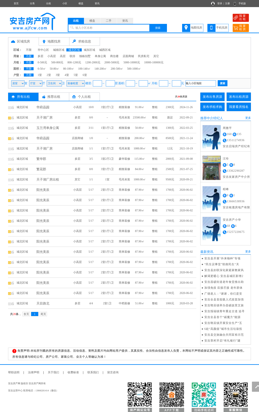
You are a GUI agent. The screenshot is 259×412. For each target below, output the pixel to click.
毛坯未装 (124, 117)
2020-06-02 (186, 189)
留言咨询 (113, 372)
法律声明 (33, 372)
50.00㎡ (139, 127)
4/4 (91, 303)
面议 (170, 117)
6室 (85, 75)
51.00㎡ (139, 303)
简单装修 (124, 189)
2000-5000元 (112, 62)
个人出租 (84, 96)
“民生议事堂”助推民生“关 (221, 264)
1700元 (170, 189)
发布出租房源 (238, 96)
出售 (32, 3)
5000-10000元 (131, 62)
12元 (170, 148)
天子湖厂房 (44, 117)
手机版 (242, 3)
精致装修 (124, 107)
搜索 (157, 27)
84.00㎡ (139, 169)
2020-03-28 (186, 303)
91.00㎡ (139, 107)
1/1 (91, 148)
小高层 (51, 56)
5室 (76, 75)
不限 (29, 49)
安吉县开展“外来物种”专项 (222, 258)
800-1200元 (74, 62)
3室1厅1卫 (107, 169)
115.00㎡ (139, 158)
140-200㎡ (100, 68)
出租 (48, 3)
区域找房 (23, 41)
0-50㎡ (42, 68)
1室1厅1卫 (107, 127)
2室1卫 (107, 303)
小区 (64, 3)
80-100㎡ (68, 68)
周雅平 (227, 128)
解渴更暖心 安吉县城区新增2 (223, 276)
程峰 (226, 189)
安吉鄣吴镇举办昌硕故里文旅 (224, 305)
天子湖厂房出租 (47, 179)
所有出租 (23, 96)
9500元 (170, 179)
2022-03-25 (186, 127)
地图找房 (196, 27)
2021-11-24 (186, 138)
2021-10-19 (186, 148)
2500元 (170, 169)
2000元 (170, 158)
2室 (49, 75)
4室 (67, 75)
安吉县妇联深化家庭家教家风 (224, 270)
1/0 (91, 138)
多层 (40, 56)
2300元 (170, 107)
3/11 (91, 127)
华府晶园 (42, 107)
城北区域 (74, 49)
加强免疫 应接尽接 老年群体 (223, 287)
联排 (72, 56)
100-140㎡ (84, 68)
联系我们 (93, 372)
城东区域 (89, 49)
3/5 (91, 158)
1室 (40, 75)
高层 (63, 56)
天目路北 (42, 303)
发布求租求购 (212, 107)
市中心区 (43, 49)
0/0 (91, 117)
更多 (248, 117)
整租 (155, 107)
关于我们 (53, 372)
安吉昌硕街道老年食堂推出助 (224, 281)
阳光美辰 (42, 190)
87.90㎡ (139, 189)
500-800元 (57, 62)
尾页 (43, 314)
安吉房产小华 (232, 219)
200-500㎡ (117, 68)
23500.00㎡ (139, 117)
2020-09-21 (186, 179)
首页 (16, 3)
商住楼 (114, 56)
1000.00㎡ (140, 148)
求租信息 (84, 41)
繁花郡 (41, 169)
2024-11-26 (186, 107)
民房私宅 (143, 56)
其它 (156, 56)
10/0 (91, 107)
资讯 (97, 3)
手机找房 (221, 27)
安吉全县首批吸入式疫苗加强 (224, 299)
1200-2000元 (92, 62)
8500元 (170, 138)
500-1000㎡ (134, 68)
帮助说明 (13, 372)
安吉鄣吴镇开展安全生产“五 (223, 323)
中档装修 (124, 303)
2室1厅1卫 (107, 189)
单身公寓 (100, 56)
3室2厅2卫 (107, 158)
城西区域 (104, 49)
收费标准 (73, 372)
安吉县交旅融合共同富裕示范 (224, 334)
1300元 (170, 127)
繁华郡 (41, 159)
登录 (219, 3)
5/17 (91, 189)
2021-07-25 (186, 169)
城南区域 (58, 49)
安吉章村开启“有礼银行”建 (222, 340)
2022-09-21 (186, 117)
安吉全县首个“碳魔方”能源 (222, 317)
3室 (58, 75)
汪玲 (226, 158)
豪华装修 (124, 158)
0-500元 (42, 62)
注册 (227, 3)
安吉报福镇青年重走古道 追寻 (224, 311)
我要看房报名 (238, 107)
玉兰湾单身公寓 (47, 128)
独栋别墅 (85, 56)
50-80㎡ (54, 68)
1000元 (170, 303)
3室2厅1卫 (107, 107)
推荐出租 (53, 96)
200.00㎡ (139, 138)
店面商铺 (128, 56)
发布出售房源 (212, 96)
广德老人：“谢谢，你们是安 (223, 293)
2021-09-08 (186, 158)
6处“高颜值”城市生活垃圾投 (223, 328)
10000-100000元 (153, 62)
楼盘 (81, 3)
